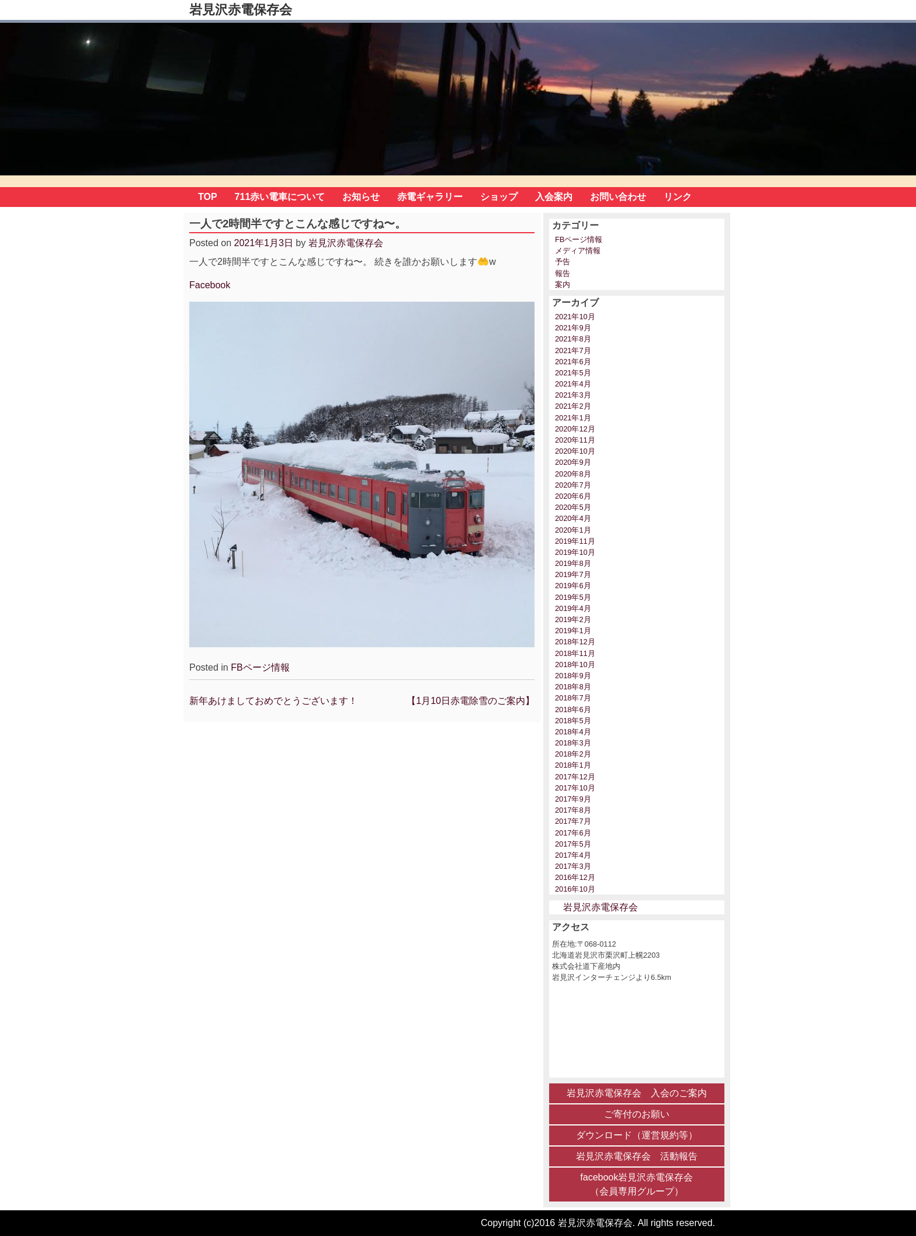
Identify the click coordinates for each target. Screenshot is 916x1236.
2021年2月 (573, 406)
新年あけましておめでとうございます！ (273, 701)
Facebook (209, 285)
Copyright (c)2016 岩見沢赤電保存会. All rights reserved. (598, 1223)
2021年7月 (573, 350)
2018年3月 (573, 742)
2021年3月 (573, 395)
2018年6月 (573, 709)
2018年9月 (573, 675)
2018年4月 (573, 731)
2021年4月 (573, 383)
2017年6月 (573, 832)
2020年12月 (575, 428)
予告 (562, 261)
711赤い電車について (280, 197)
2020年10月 (575, 451)
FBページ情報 (260, 667)
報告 (562, 273)
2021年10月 (575, 316)
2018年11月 (575, 653)
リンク (678, 197)
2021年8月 (573, 338)
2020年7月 (573, 485)
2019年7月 (573, 574)
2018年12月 (575, 641)
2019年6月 (573, 585)
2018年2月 (573, 754)
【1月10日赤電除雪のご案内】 (471, 701)
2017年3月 (573, 866)
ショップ (499, 197)
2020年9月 (573, 462)
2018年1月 (573, 765)
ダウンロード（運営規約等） (637, 1135)
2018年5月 (573, 720)
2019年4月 (573, 608)
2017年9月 (573, 799)
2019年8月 (573, 563)
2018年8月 (573, 686)
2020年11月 (575, 440)
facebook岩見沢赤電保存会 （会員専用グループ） (636, 1184)
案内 (562, 284)
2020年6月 (573, 496)
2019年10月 (575, 552)
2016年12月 (575, 877)
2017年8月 (573, 810)
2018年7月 (573, 697)
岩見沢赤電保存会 (240, 9)
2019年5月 (573, 597)
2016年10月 (575, 889)
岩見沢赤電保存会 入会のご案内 (637, 1093)
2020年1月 (573, 530)
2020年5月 (573, 507)
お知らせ (361, 197)
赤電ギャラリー (430, 197)
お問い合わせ (618, 197)
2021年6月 (573, 361)
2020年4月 (573, 518)
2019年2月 (573, 619)
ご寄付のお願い (636, 1114)
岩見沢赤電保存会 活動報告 (637, 1156)
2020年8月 (573, 473)
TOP (207, 197)
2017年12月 (575, 776)
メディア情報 (578, 250)
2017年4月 (573, 855)
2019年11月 (575, 541)
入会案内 (553, 197)
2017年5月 (573, 844)
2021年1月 (573, 417)
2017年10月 (575, 787)
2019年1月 (573, 630)
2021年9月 (573, 327)
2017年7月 (573, 821)
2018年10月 (575, 664)
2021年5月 (573, 372)
